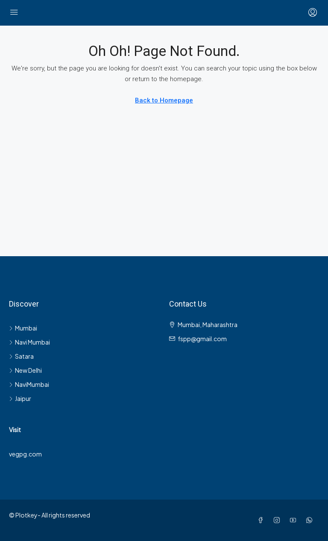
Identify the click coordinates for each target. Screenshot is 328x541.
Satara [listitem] (21, 356)
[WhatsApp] (311, 520)
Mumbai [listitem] (23, 328)
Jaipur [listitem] (20, 398)
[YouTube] (294, 520)
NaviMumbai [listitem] (29, 384)
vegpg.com (25, 454)
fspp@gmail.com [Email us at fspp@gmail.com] (202, 338)
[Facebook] (262, 520)
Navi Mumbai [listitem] (29, 342)
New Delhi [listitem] (25, 370)
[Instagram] (278, 520)
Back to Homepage (164, 100)
